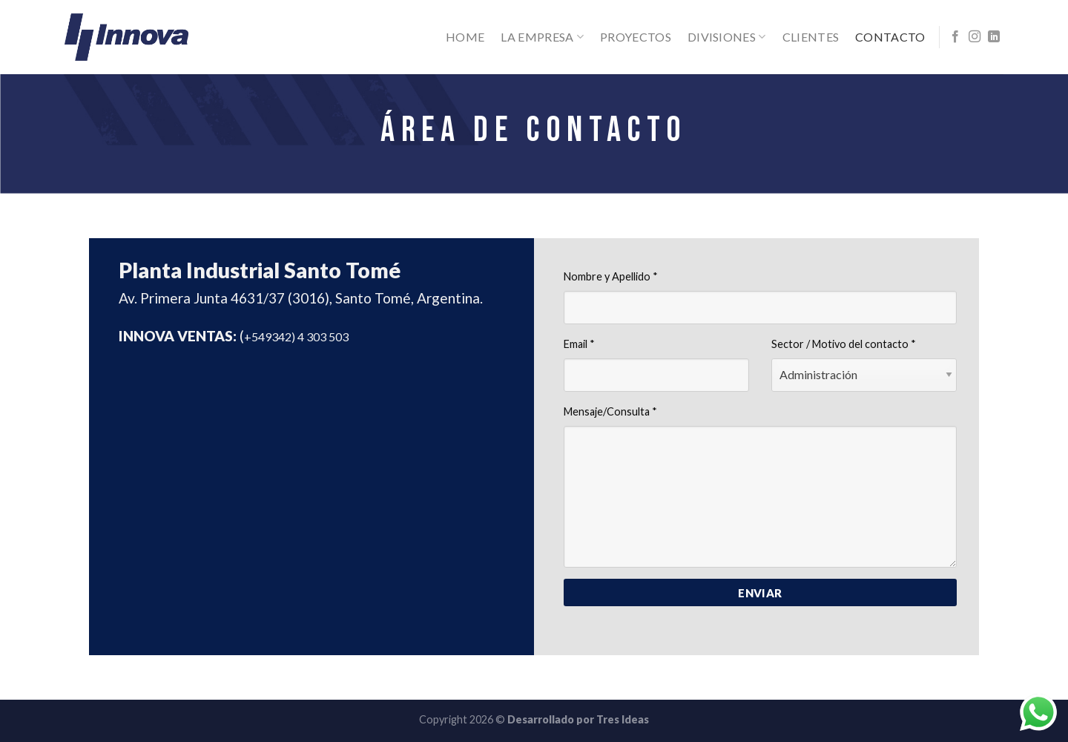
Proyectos (635, 37)
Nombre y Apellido (611, 276)
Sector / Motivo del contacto (843, 344)
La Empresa (542, 37)
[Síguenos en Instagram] (974, 37)
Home (465, 37)
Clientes (811, 37)
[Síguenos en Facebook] (955, 37)
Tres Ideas (622, 719)
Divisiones (727, 37)
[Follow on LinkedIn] (994, 37)
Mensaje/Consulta (610, 411)
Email (579, 344)
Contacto (890, 37)
